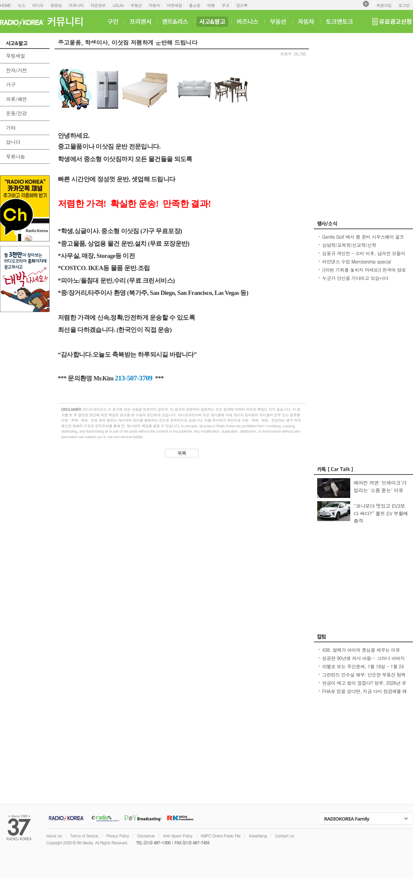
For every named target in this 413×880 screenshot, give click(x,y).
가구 (11, 84)
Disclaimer (146, 835)
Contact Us (284, 835)
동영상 (56, 5)
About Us (54, 835)
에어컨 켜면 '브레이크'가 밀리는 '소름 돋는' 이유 (380, 486)
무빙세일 (15, 55)
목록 (181, 453)
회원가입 (384, 5)
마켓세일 (174, 5)
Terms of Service (84, 835)
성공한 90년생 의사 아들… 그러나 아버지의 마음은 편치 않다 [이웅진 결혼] (363, 661)
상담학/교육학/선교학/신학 (349, 245)
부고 (225, 5)
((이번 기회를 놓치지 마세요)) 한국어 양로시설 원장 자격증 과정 (364, 273)
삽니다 (13, 141)
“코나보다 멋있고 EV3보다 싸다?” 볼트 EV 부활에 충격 (381, 513)
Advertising (258, 835)
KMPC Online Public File (220, 835)
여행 (211, 5)
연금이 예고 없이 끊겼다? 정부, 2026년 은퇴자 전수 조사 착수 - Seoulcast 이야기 (364, 686)
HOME (5, 5)
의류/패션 (16, 98)
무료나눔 (15, 156)
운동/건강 (16, 113)
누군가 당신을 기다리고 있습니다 (355, 278)
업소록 (241, 5)
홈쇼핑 (194, 5)
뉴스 (21, 5)
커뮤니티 (76, 5)
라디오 (37, 5)
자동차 (154, 5)
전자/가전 (16, 70)
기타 (11, 127)
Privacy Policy (117, 835)
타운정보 (98, 5)
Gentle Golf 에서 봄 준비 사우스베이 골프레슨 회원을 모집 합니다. (363, 240)
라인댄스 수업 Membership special (356, 261)
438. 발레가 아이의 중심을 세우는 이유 (361, 650)
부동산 (136, 5)
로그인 (404, 5)
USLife (118, 5)
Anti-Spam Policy (177, 835)
